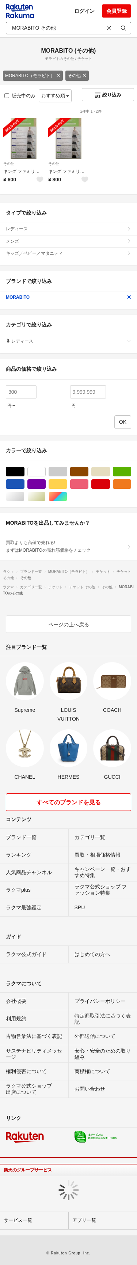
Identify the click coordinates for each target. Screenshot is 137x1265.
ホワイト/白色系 (45, 472)
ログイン (84, 11)
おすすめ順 (55, 95)
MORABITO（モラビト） (33, 75)
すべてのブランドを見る (69, 802)
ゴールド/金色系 (45, 496)
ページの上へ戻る (68, 624)
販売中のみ (19, 95)
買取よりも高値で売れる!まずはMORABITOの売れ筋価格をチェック (68, 546)
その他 (77, 75)
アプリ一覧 (84, 1220)
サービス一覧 (18, 1220)
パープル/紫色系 (45, 484)
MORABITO (68, 297)
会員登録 (116, 11)
